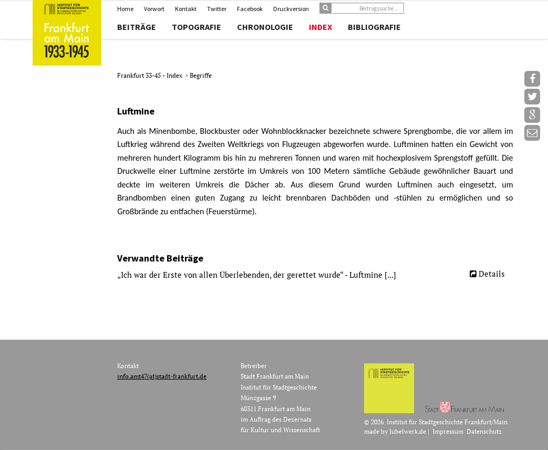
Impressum (447, 431)
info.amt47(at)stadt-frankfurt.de (161, 376)
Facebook (250, 9)
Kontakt (186, 9)
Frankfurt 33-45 (139, 75)
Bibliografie (374, 27)
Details (492, 273)
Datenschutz (484, 431)
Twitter (216, 9)
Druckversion (291, 9)
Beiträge (136, 27)
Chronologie (265, 27)
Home (125, 9)
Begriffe (201, 75)
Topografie (196, 27)
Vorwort (154, 9)
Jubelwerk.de (407, 431)
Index (320, 27)
